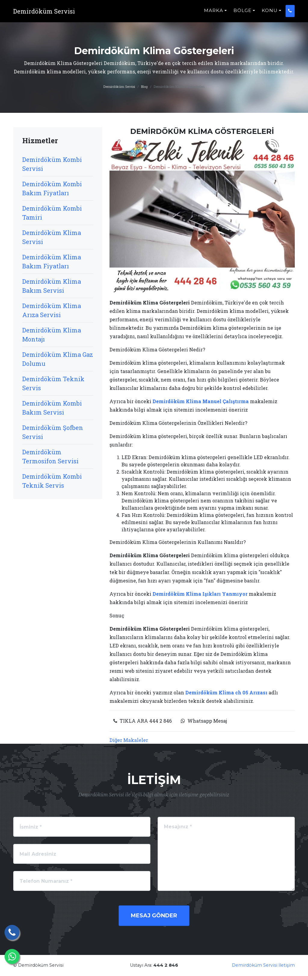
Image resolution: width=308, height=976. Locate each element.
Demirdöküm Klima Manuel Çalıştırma (200, 401)
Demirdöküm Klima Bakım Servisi (51, 285)
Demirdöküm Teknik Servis (53, 383)
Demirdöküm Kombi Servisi (52, 164)
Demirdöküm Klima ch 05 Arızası (226, 692)
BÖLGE (242, 14)
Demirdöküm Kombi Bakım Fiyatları (52, 188)
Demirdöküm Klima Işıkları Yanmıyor (200, 594)
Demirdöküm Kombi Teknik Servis (52, 480)
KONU (270, 14)
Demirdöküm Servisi (119, 86)
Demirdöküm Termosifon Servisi (50, 456)
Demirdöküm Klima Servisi (51, 237)
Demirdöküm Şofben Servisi (52, 432)
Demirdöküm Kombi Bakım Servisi (52, 407)
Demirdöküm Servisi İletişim (263, 965)
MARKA (213, 14)
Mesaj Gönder (154, 915)
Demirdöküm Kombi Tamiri (52, 212)
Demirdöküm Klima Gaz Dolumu (57, 359)
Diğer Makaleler (128, 740)
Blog (144, 86)
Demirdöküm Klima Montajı (51, 334)
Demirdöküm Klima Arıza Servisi (51, 310)
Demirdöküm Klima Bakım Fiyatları (51, 261)
